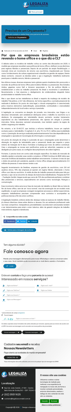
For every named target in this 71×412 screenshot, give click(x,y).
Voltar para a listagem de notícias (18, 230)
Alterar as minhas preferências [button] (51, 405)
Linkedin (32, 221)
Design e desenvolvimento (31, 407)
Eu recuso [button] (54, 401)
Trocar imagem (7, 315)
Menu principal (36, 12)
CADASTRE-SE (12, 357)
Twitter (21, 221)
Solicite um (17, 37)
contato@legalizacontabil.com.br (17, 399)
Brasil (35, 51)
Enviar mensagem (11, 332)
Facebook (10, 221)
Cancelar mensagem (33, 332)
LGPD (4, 326)
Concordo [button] (45, 401)
